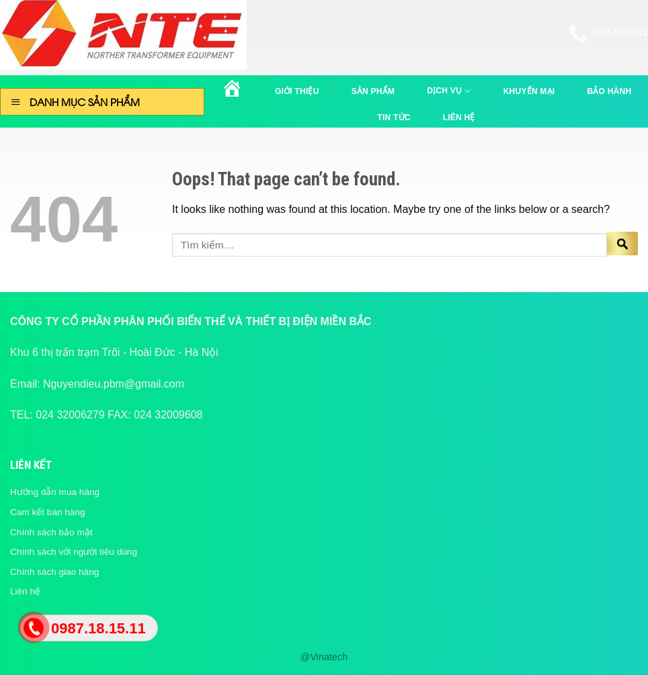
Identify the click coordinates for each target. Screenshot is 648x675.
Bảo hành (609, 91)
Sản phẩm (373, 91)
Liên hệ (459, 117)
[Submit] (622, 245)
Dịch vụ (449, 91)
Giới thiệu (297, 91)
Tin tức (393, 117)
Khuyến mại (529, 91)
